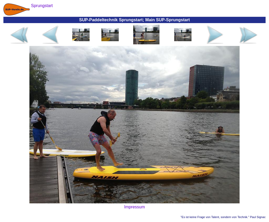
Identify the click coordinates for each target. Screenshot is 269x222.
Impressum (134, 207)
